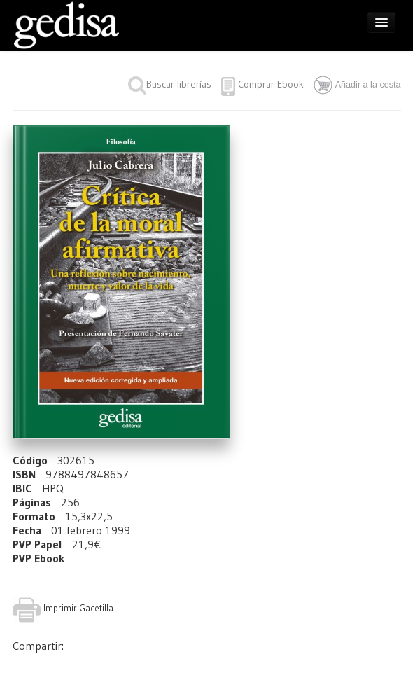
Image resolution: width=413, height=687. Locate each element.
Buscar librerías (169, 84)
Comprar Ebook (271, 84)
